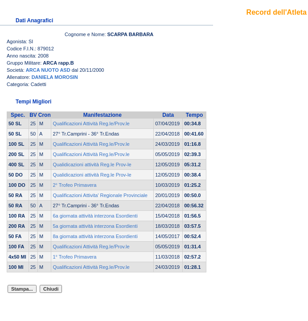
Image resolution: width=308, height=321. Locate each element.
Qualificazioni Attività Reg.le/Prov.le (91, 123)
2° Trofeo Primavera (74, 185)
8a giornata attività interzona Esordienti (95, 236)
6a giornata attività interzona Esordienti (95, 215)
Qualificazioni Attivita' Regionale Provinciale (100, 195)
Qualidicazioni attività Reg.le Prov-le (92, 164)
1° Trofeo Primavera (74, 256)
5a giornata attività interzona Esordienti (95, 226)
